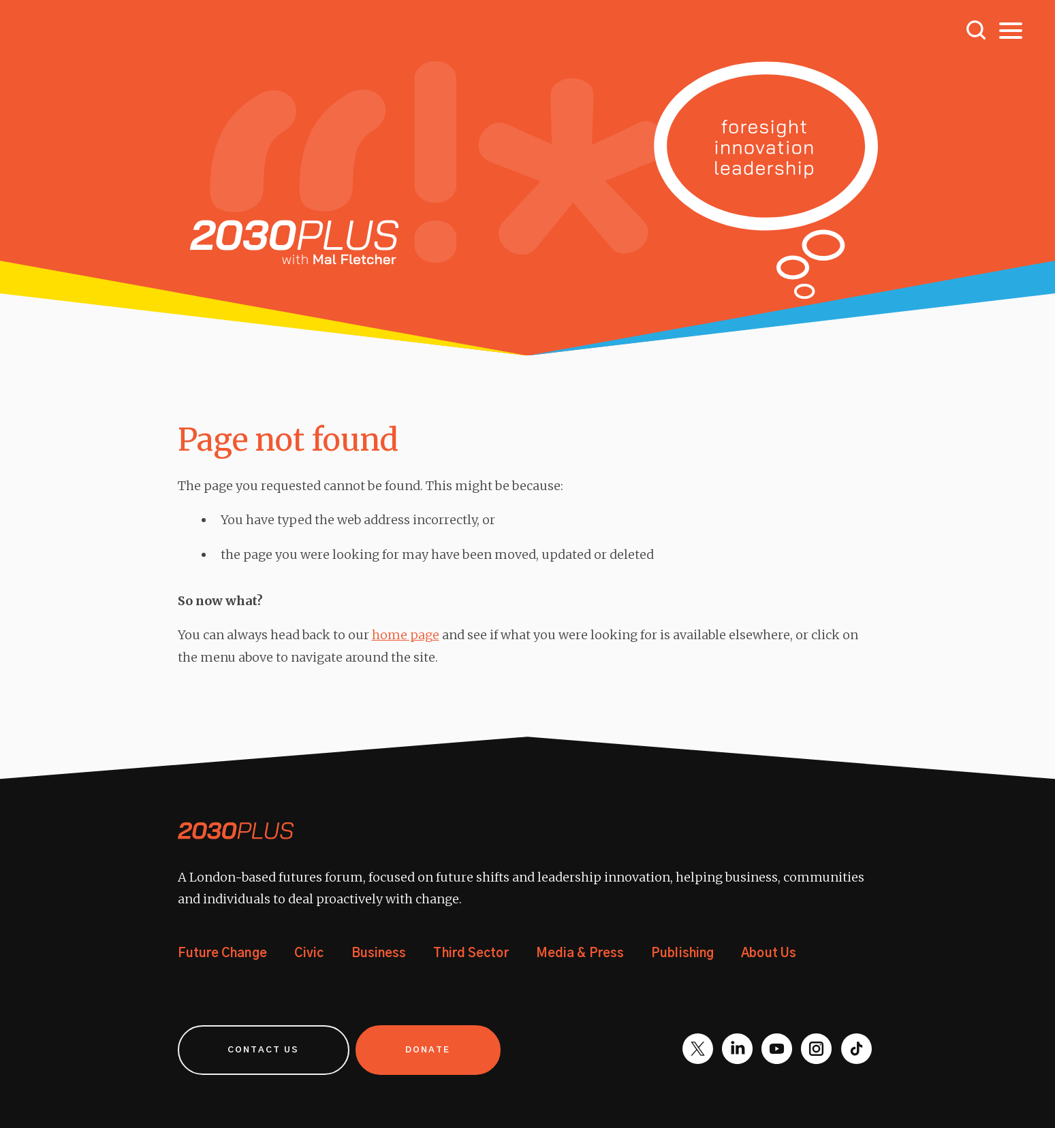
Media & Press (579, 954)
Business (379, 954)
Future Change (222, 954)
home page (405, 635)
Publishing (681, 954)
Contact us (264, 1049)
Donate (429, 1049)
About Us (767, 954)
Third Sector (470, 954)
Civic (309, 954)
